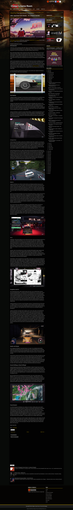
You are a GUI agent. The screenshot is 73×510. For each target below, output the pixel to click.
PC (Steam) (37, 40)
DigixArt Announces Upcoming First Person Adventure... (54, 121)
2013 (48, 167)
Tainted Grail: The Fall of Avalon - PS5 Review (54, 127)
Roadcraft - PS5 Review (52, 114)
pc (35, 12)
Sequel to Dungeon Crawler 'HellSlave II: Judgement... (55, 129)
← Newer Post (12, 431)
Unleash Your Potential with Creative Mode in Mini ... (54, 108)
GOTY (34, 9)
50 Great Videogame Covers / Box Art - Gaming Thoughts (25, 467)
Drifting (17, 12)
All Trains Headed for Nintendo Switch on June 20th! (55, 131)
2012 (48, 168)
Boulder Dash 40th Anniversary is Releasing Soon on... (54, 85)
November (50, 74)
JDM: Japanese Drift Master (15, 40)
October (50, 75)
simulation (12, 13)
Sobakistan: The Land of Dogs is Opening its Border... (55, 98)
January (50, 149)
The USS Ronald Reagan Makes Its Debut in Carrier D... (55, 111)
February (50, 147)
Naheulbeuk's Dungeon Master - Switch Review (24, 478)
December (50, 72)
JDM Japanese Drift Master (29, 12)
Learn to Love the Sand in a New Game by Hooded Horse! (55, 89)
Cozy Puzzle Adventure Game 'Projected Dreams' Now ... (55, 136)
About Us (15, 1)
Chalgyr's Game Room (36, 506)
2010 (48, 171)
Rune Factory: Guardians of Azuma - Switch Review (54, 134)
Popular (12, 465)
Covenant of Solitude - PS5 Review (54, 112)
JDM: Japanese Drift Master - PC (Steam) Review (25, 15)
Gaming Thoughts (49, 495)
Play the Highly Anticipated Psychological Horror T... (55, 118)
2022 (48, 154)
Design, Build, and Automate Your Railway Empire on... (55, 105)
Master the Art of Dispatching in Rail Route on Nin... (55, 92)
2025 (48, 71)
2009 (48, 173)
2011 (48, 170)
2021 (48, 155)
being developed (36, 65)
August (50, 78)
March (50, 146)
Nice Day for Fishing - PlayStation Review (55, 122)
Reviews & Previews (16, 9)
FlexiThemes (31, 508)
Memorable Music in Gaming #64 (54, 93)
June (49, 81)
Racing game (38, 12)
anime (14, 12)
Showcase (47, 500)
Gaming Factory (21, 12)
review (42, 12)
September (50, 77)
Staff (46, 490)
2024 (48, 151)
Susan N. (12, 41)
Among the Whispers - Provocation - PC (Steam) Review (55, 141)
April (49, 144)
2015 (48, 164)
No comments (18, 17)
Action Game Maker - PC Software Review (54, 100)
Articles (22, 9)
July (49, 80)
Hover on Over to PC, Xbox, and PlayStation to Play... (53, 95)
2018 (48, 160)
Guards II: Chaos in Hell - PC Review (54, 87)
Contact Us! (43, 9)
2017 (48, 161)
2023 (48, 152)
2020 (48, 157)
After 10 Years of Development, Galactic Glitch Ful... (55, 124)
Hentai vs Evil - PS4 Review (20, 472)
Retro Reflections (49, 497)
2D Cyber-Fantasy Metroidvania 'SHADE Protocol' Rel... (55, 139)
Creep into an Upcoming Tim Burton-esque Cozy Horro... (54, 83)
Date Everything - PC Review (53, 106)
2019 (48, 158)
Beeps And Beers (49, 494)
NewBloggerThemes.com (42, 508)
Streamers (37, 9)
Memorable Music (49, 498)
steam (16, 13)
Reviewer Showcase (28, 9)
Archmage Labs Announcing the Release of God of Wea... (55, 102)
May (49, 143)
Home (11, 1)
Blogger (45, 506)
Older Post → (42, 431)
